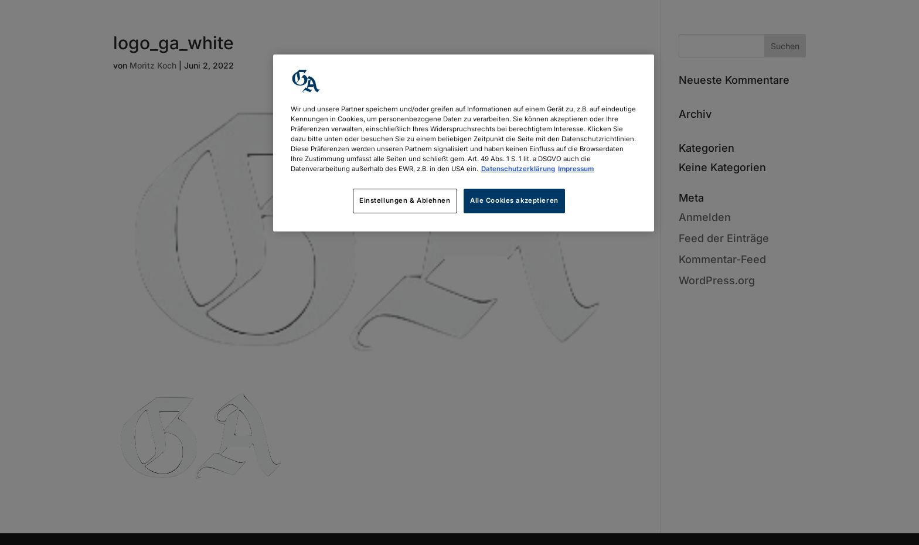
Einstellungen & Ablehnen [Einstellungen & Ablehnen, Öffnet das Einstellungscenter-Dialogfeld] (405, 200)
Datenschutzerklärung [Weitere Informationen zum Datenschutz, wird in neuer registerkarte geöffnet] (518, 169)
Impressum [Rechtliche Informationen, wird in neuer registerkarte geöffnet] (576, 169)
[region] (463, 142)
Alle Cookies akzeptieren (514, 200)
